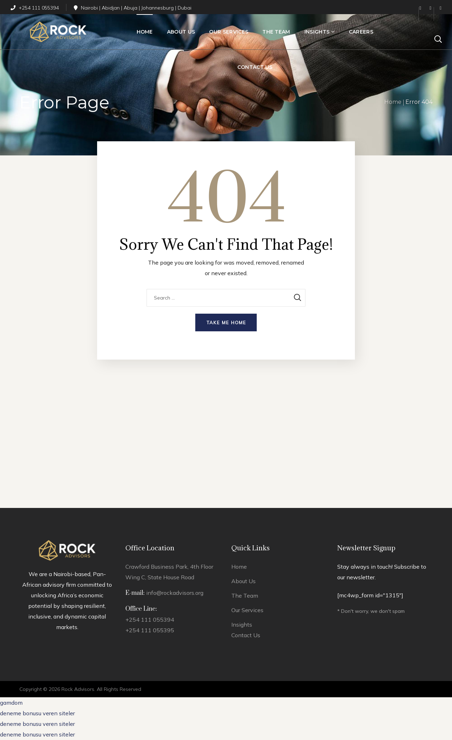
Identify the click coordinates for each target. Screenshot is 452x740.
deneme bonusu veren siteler (37, 713)
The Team (244, 595)
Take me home (226, 322)
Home (393, 102)
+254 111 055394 (35, 8)
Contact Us (245, 635)
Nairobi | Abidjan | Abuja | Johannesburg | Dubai (132, 8)
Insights (241, 624)
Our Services (247, 610)
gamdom (11, 702)
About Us (243, 581)
